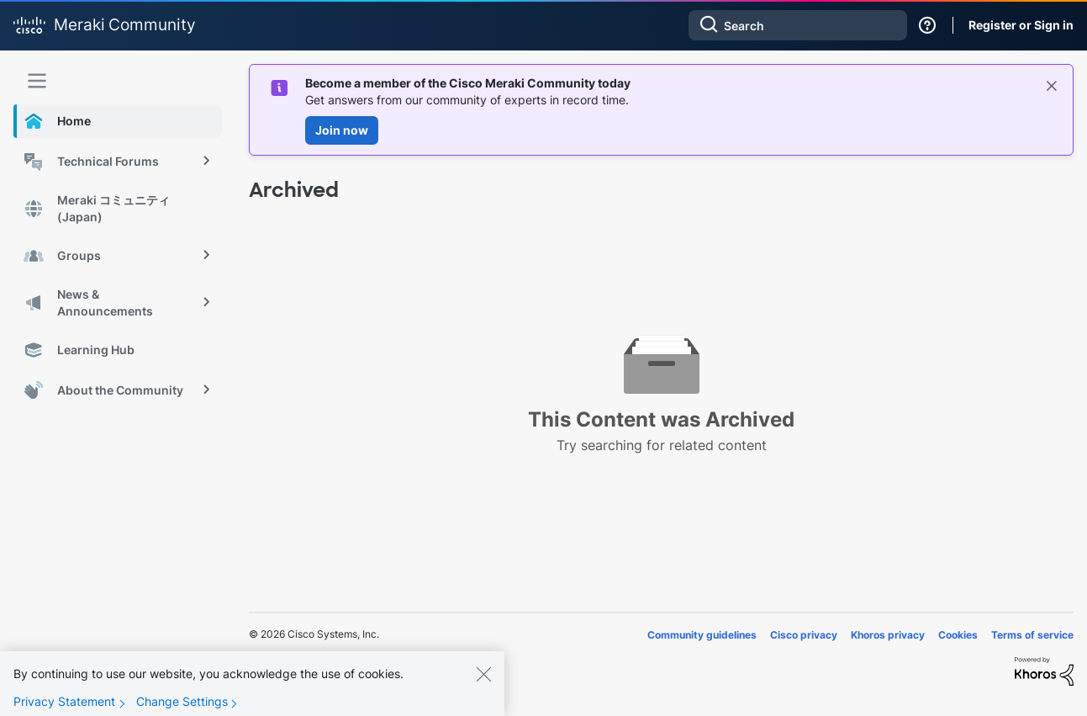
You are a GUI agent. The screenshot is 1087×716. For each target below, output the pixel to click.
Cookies (958, 634)
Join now (341, 130)
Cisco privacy (803, 634)
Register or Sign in (1021, 25)
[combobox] (798, 25)
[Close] (483, 685)
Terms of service (1032, 634)
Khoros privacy (888, 634)
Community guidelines (702, 634)
